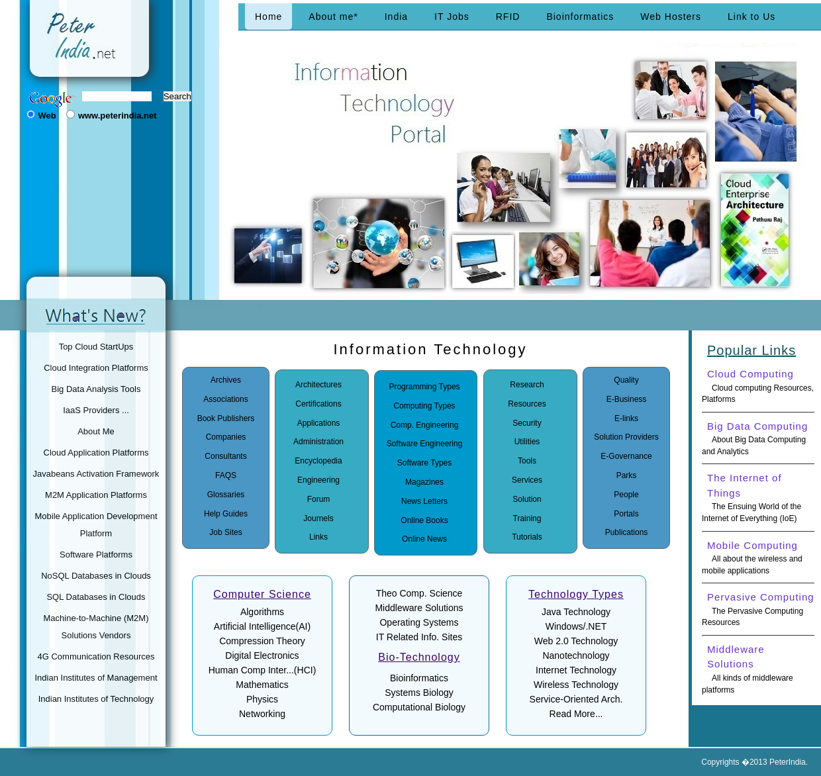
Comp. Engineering (425, 425)
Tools (527, 460)
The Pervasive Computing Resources (752, 617)
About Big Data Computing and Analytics (754, 445)
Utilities (527, 441)
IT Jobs (451, 16)
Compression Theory (262, 641)
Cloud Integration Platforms (96, 368)
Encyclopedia (318, 460)
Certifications (318, 404)
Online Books (424, 520)
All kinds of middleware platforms (747, 684)
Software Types (424, 462)
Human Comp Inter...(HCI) (262, 670)
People (626, 494)
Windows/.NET (576, 626)
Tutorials (527, 537)
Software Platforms (96, 554)
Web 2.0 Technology (576, 641)
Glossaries (226, 494)
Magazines (424, 482)
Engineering (318, 480)
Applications (318, 423)
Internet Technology (576, 670)
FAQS (225, 475)
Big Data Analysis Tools (96, 389)
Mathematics (262, 684)
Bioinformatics (580, 16)
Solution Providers (626, 437)
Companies (226, 437)
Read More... (576, 713)
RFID (508, 16)
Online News (424, 539)
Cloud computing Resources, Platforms (758, 394)
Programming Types (424, 386)
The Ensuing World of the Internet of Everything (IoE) (751, 512)
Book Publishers (226, 418)
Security (526, 423)
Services (527, 480)
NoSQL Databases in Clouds (96, 576)
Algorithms (262, 611)
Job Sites (225, 532)
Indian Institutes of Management (95, 678)
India (396, 16)
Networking (262, 713)
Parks (626, 475)
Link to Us (751, 16)
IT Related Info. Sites (419, 637)
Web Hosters (670, 16)
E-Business (626, 399)
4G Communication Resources (95, 656)
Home (268, 16)
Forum (318, 499)
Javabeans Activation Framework (96, 474)
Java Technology (576, 611)
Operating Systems (418, 622)
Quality (626, 380)
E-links (626, 418)
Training (527, 518)
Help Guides (226, 513)
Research (527, 384)
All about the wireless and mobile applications (752, 564)
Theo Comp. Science (419, 593)
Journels (318, 518)
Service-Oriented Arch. (576, 699)
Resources (527, 404)
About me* (333, 16)
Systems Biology (419, 692)
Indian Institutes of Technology (96, 699)
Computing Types (424, 406)
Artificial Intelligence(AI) (262, 626)
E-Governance (626, 456)
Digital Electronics (262, 655)
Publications (626, 532)
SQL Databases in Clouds (95, 597)
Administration (318, 441)
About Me (96, 431)
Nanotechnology (575, 655)
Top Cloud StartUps (96, 347)
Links (318, 537)
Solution (526, 499)
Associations (225, 399)
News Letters (424, 501)
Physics (262, 699)
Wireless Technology (576, 684)
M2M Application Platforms (96, 495)
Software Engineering (425, 443)
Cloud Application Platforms (96, 453)
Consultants (225, 456)
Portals (626, 513)
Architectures (318, 384)
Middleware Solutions (419, 608)
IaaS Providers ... (96, 410)
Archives (226, 380)
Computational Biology (419, 707)
